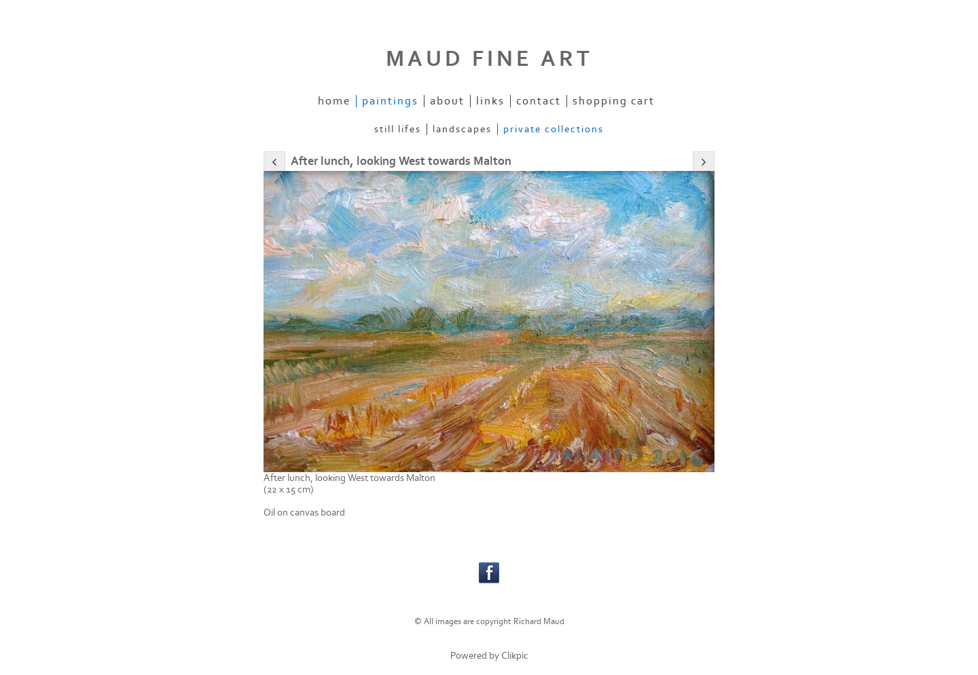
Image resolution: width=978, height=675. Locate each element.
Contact (538, 101)
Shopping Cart (614, 101)
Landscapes (462, 129)
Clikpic (514, 655)
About (447, 101)
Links (490, 101)
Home (334, 101)
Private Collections (553, 129)
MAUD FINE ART (489, 59)
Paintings (390, 101)
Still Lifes (397, 129)
